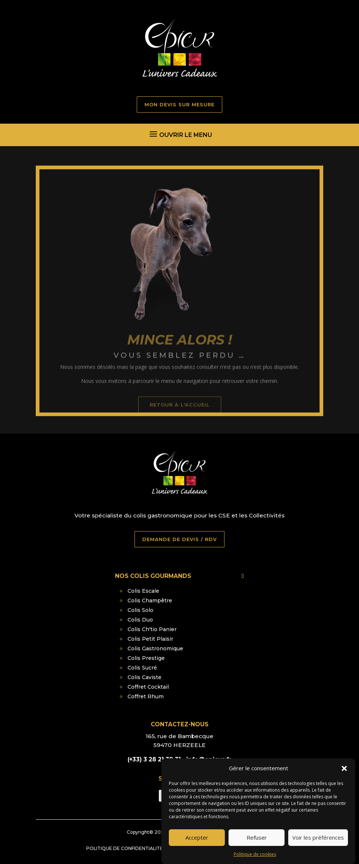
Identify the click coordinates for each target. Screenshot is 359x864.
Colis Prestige (146, 658)
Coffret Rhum (146, 696)
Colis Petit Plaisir (150, 639)
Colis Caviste (144, 677)
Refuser (257, 850)
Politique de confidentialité (124, 848)
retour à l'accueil (180, 420)
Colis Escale (143, 591)
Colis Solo (140, 610)
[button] (344, 780)
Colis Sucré (142, 667)
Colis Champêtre (150, 600)
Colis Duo (140, 619)
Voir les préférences (318, 850)
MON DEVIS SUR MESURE (179, 104)
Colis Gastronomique (155, 648)
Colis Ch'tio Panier (152, 629)
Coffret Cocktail (148, 687)
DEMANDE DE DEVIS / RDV (179, 539)
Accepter (196, 850)
